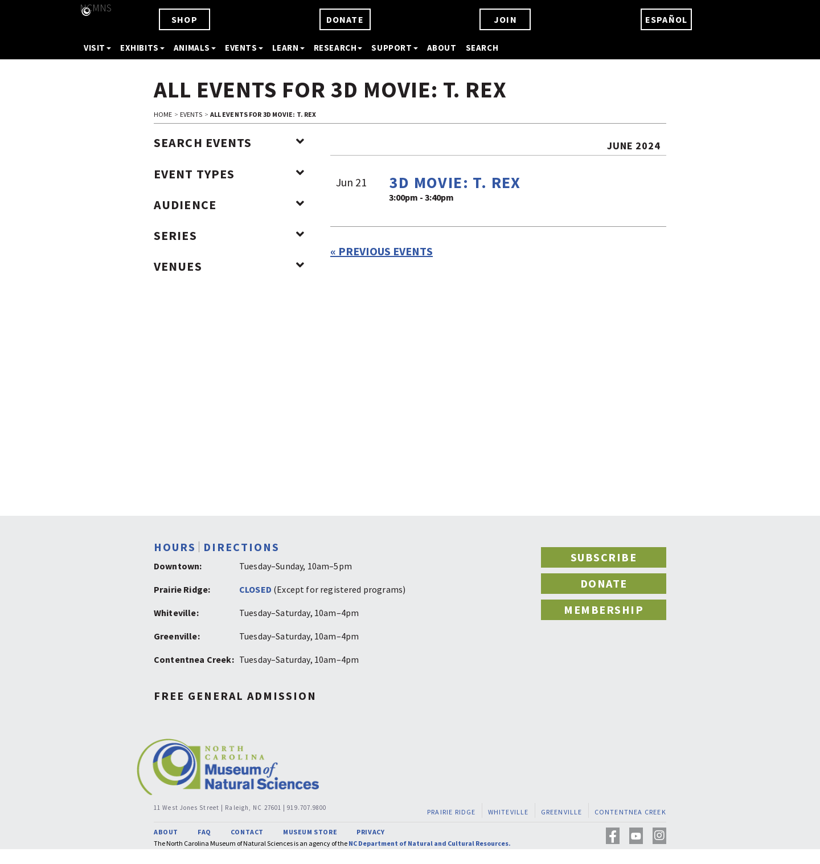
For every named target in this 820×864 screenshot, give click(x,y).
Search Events (229, 142)
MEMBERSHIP (603, 609)
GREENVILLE (562, 812)
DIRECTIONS (241, 546)
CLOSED (255, 589)
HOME (163, 114)
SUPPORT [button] (394, 47)
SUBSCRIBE (604, 557)
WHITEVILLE (508, 812)
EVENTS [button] (244, 47)
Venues (229, 266)
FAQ (204, 832)
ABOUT (442, 47)
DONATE (345, 19)
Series (229, 235)
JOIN (505, 19)
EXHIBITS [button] (142, 47)
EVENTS (191, 114)
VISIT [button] (97, 47)
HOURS (175, 546)
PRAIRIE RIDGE (451, 812)
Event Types (229, 173)
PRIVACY (370, 832)
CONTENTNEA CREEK (630, 812)
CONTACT (247, 832)
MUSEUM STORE (310, 832)
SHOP (184, 19)
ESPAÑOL (666, 19)
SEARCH (482, 47)
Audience (229, 204)
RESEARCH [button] (338, 47)
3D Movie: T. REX (454, 182)
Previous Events (381, 251)
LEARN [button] (288, 47)
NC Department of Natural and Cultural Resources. (429, 843)
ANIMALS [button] (195, 47)
